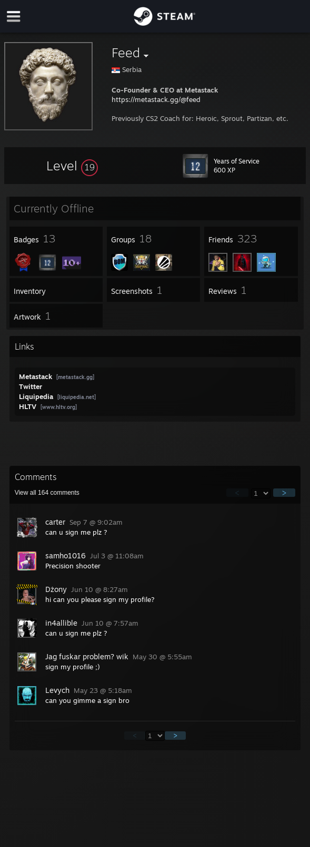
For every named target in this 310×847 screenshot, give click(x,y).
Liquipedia (37, 396)
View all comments (47, 492)
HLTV (28, 406)
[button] (72, 165)
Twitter (30, 386)
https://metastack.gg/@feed (156, 99)
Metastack (36, 376)
